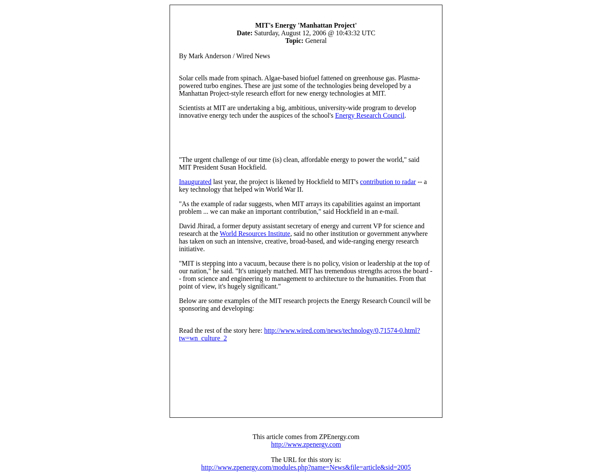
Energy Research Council (369, 115)
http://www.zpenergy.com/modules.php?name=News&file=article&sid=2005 (306, 467)
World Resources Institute (255, 233)
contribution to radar (388, 181)
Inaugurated (195, 181)
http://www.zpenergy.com (306, 444)
